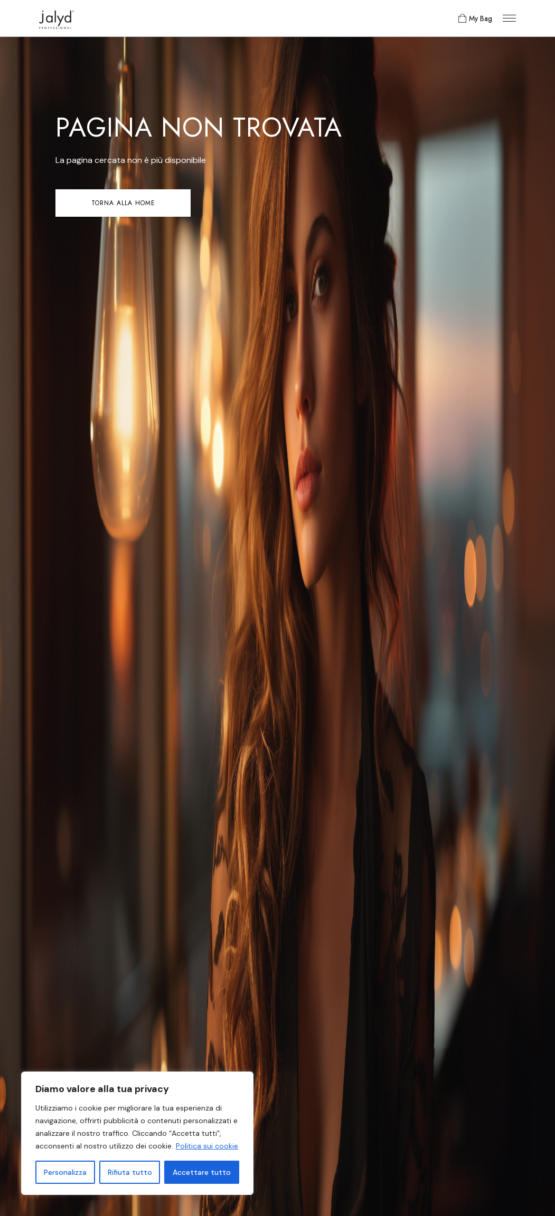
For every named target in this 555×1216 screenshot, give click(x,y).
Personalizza (65, 1172)
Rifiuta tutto (130, 1172)
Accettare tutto (202, 1172)
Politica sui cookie (207, 1146)
